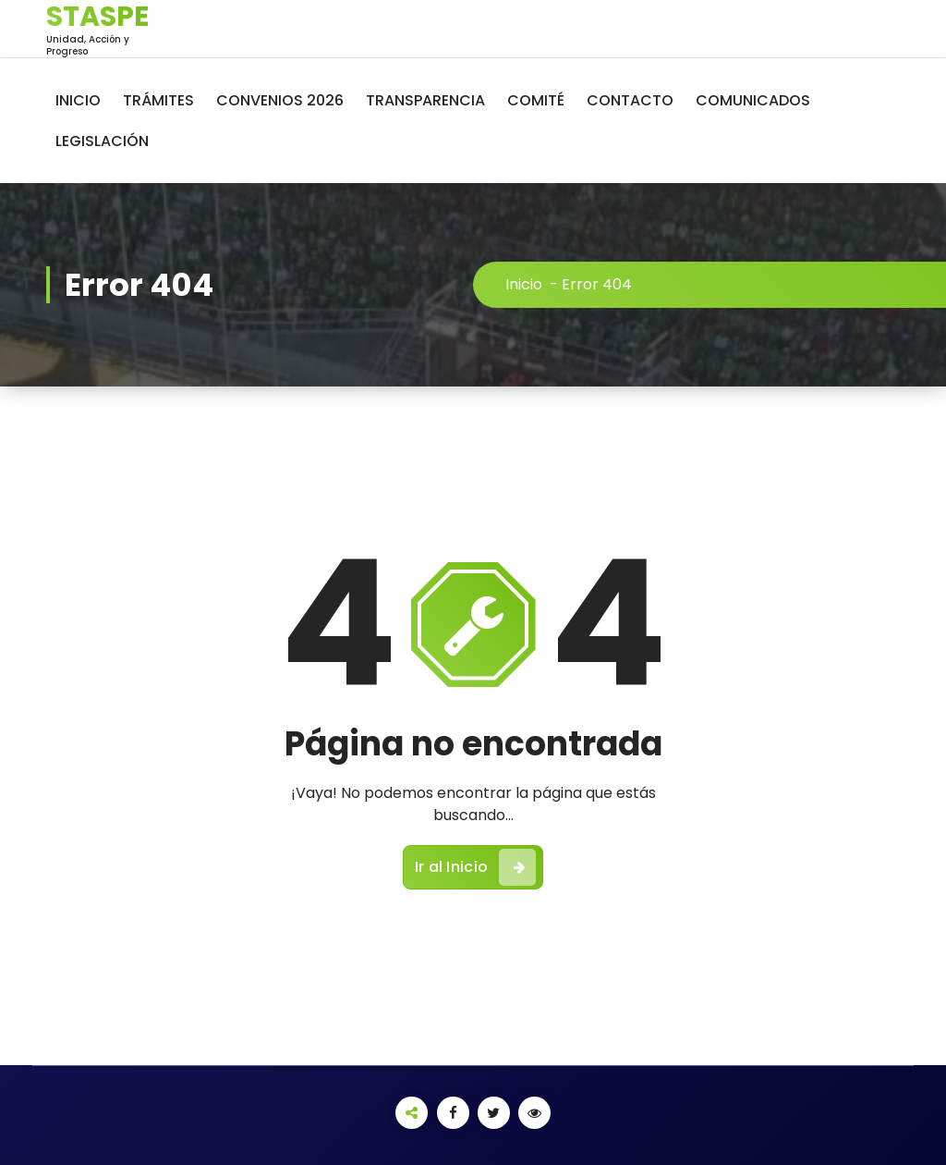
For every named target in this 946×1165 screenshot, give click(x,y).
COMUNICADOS (753, 100)
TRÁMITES (158, 100)
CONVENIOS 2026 (280, 100)
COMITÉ (535, 100)
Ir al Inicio (476, 867)
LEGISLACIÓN (102, 141)
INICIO (78, 100)
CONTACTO (630, 100)
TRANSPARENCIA (425, 100)
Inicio (523, 284)
